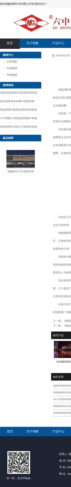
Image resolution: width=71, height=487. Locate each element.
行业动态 (12, 74)
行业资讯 (12, 68)
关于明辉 (33, 43)
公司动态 (12, 61)
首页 (10, 43)
